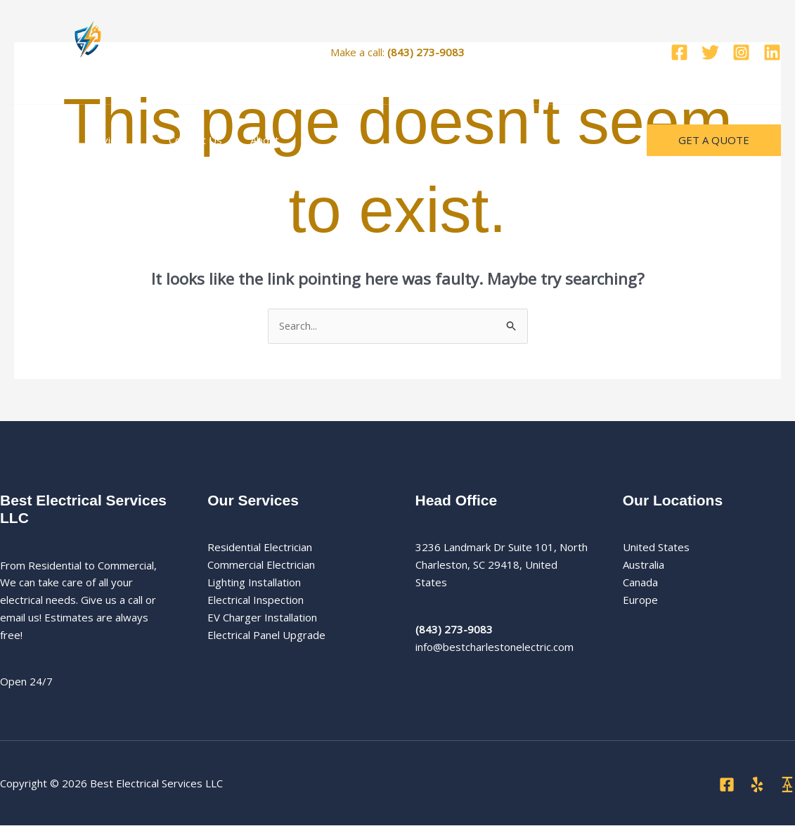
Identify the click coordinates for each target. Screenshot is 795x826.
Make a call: (397, 52)
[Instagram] (741, 52)
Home (40, 140)
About (240, 140)
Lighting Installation (254, 583)
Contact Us (178, 140)
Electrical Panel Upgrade (266, 635)
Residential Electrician (259, 548)
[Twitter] (710, 52)
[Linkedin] (772, 52)
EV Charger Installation (262, 617)
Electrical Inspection (255, 600)
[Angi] (787, 785)
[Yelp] (757, 785)
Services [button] (103, 140)
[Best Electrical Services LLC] (88, 51)
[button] (123, 140)
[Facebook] (679, 52)
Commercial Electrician (261, 565)
